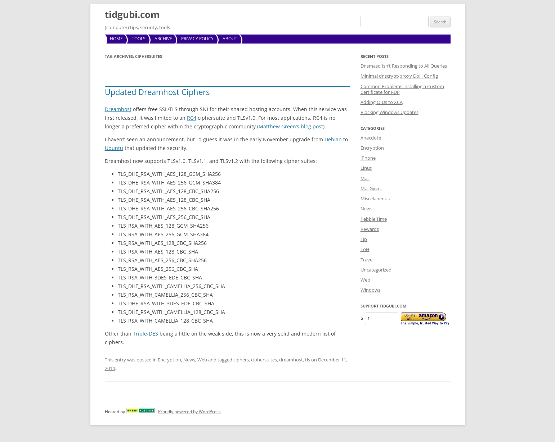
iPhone (368, 158)
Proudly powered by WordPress (189, 412)
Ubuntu (114, 148)
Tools (139, 39)
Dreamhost (118, 109)
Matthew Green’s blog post (291, 126)
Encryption (169, 359)
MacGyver (371, 188)
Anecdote (371, 138)
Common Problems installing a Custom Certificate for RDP (402, 89)
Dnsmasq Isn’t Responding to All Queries (404, 66)
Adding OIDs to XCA (382, 102)
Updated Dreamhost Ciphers (157, 91)
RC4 (191, 117)
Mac (365, 178)
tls (307, 359)
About (230, 39)
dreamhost (291, 359)
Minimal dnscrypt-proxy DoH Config (399, 76)
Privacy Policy (197, 39)
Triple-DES (145, 333)
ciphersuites (264, 359)
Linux (366, 168)
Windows (370, 290)
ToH (365, 249)
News (189, 359)
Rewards (370, 229)
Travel (367, 259)
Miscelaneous (375, 198)
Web (202, 359)
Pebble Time (374, 219)
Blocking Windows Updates (390, 112)
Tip (364, 239)
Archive (163, 39)
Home (116, 39)
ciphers (241, 359)
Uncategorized (376, 269)
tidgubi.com (132, 14)
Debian (333, 139)
